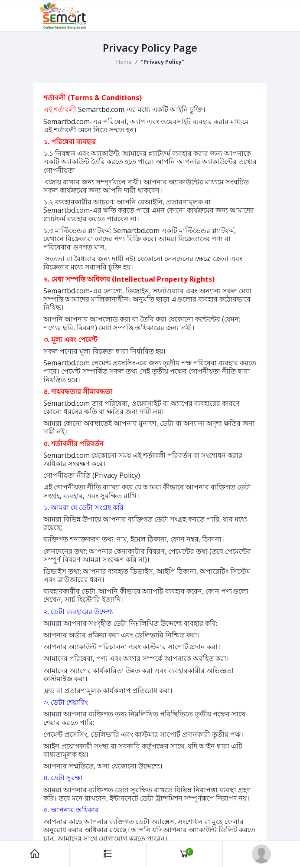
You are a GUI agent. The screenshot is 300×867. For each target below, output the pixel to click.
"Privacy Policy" (162, 62)
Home (124, 62)
